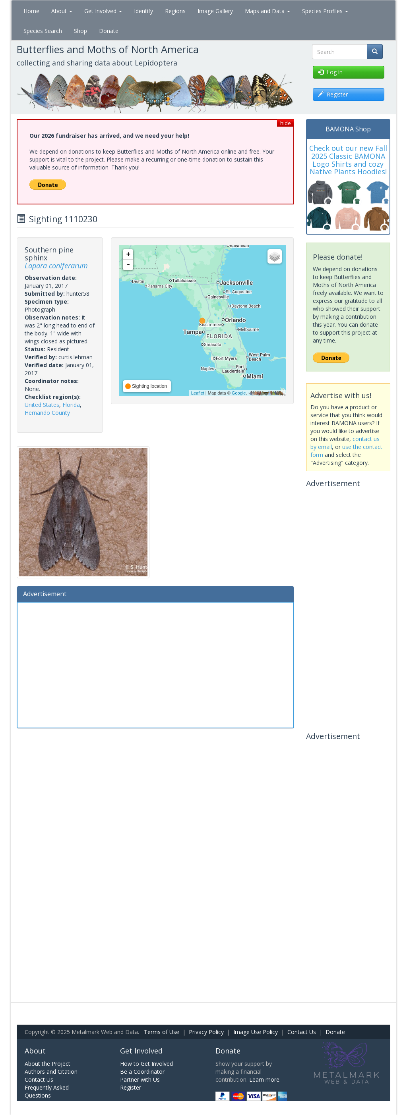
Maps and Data (267, 11)
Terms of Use (161, 1032)
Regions (175, 11)
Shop (80, 31)
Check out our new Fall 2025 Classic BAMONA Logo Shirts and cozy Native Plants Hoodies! (348, 159)
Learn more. (265, 1079)
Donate (108, 31)
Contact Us (301, 1032)
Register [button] (333, 94)
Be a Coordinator (142, 1071)
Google (239, 393)
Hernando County (47, 412)
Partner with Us (140, 1079)
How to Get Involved (146, 1063)
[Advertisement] (155, 664)
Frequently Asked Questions (47, 1091)
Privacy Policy (206, 1032)
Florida (71, 404)
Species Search (42, 31)
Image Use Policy (255, 1032)
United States (42, 404)
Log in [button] (330, 72)
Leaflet (197, 393)
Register (130, 1087)
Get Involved (103, 11)
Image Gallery (215, 11)
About (61, 11)
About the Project (47, 1063)
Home (31, 11)
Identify (143, 11)
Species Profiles (325, 11)
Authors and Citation (51, 1071)
